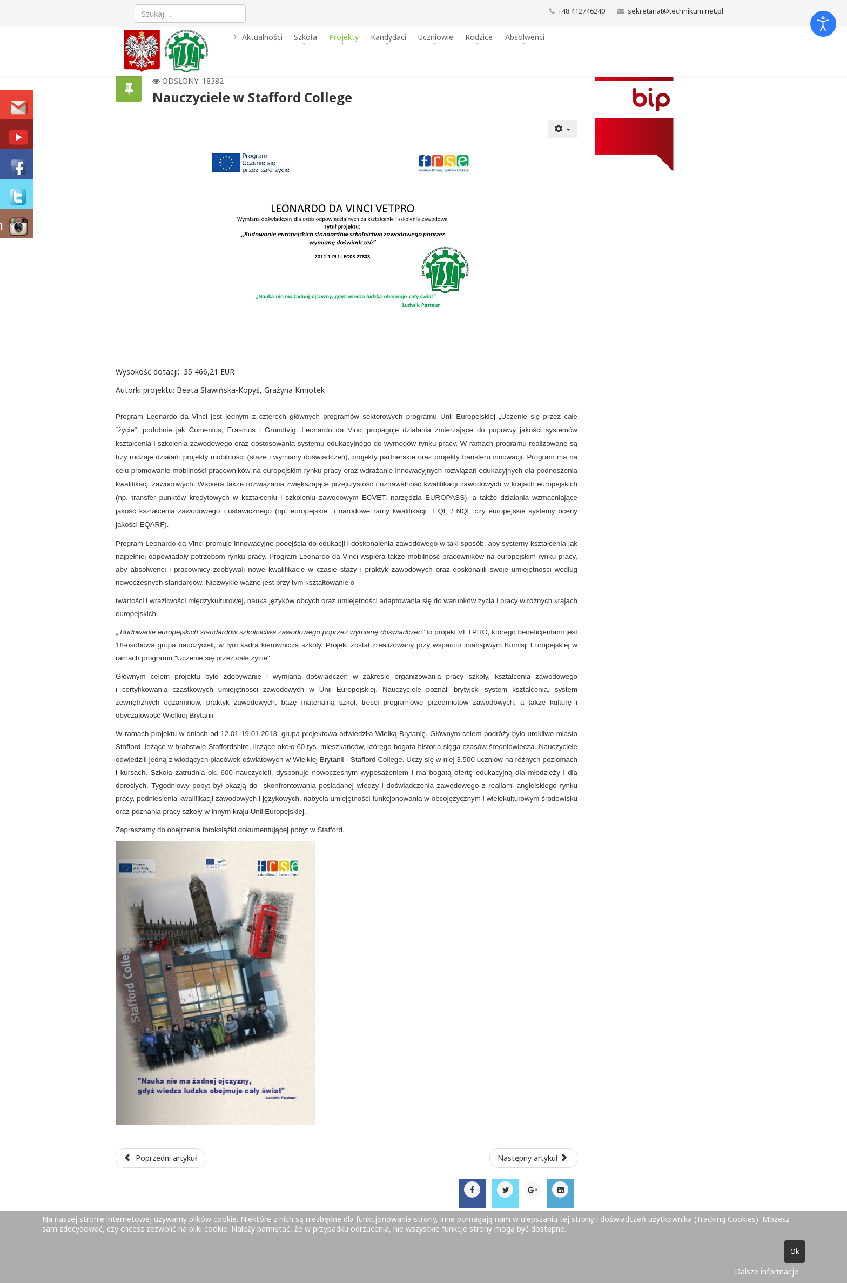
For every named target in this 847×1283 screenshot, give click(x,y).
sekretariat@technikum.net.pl (675, 11)
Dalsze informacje (766, 1271)
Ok (794, 1251)
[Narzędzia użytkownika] (563, 129)
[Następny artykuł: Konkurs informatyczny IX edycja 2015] (533, 1158)
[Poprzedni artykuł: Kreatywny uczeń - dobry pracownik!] (160, 1158)
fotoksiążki (219, 830)
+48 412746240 (581, 11)
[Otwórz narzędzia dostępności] (823, 24)
